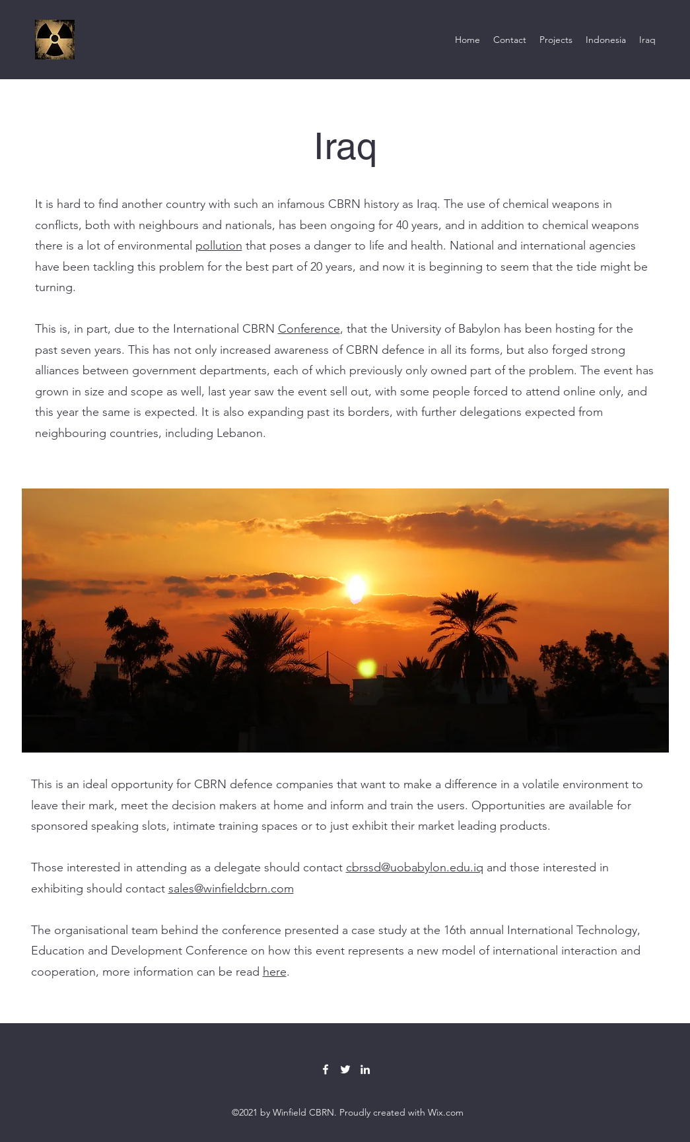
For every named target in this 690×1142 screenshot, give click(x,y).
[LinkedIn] (365, 1069)
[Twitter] (345, 1069)
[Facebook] (325, 1069)
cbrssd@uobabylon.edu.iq (414, 867)
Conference (309, 328)
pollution (218, 245)
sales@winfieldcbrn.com (231, 888)
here (275, 971)
